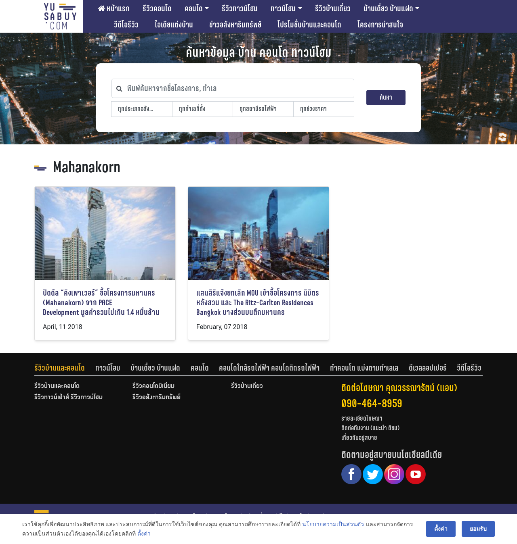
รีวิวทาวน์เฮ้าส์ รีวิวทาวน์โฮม (68, 397)
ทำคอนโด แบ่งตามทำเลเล (364, 367)
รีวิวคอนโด (157, 8)
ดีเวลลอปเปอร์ (428, 367)
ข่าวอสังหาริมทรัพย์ (235, 24)
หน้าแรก (114, 8)
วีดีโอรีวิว (126, 24)
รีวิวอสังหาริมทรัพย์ (156, 397)
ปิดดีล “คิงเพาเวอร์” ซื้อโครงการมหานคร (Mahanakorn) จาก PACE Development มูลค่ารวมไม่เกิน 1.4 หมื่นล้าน (101, 302)
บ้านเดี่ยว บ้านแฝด (388, 8)
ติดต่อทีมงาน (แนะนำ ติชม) (370, 428)
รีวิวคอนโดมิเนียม (153, 386)
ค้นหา (386, 97)
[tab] (64, 368)
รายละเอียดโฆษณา (361, 418)
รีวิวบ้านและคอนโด (59, 367)
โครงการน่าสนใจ (380, 24)
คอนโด (194, 8)
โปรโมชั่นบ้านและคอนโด (309, 24)
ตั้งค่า (144, 533)
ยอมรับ (478, 528)
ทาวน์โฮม (283, 8)
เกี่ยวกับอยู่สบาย (359, 437)
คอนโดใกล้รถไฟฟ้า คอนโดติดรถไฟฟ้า (269, 367)
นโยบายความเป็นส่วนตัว (333, 524)
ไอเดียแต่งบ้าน (174, 24)
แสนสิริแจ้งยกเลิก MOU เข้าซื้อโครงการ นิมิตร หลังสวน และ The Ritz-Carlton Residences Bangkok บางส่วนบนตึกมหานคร (257, 302)
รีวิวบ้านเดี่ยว (333, 8)
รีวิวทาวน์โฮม (240, 8)
